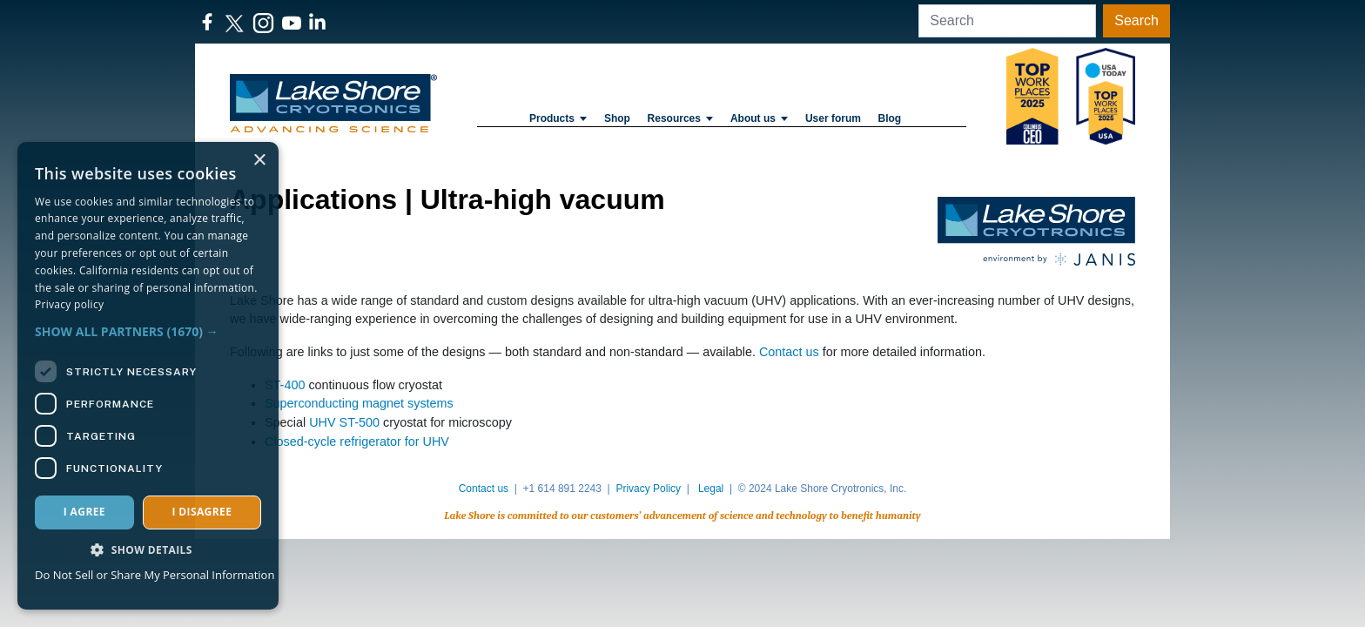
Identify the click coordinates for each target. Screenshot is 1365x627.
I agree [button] (84, 511)
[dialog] (148, 376)
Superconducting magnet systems (359, 403)
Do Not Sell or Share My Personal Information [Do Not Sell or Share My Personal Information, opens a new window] (154, 575)
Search (1136, 20)
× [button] (259, 160)
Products (558, 118)
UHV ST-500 (344, 422)
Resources (681, 118)
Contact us (789, 352)
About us (759, 118)
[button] (148, 331)
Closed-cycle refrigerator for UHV (357, 441)
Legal (710, 488)
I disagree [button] (201, 511)
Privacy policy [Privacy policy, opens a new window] (69, 304)
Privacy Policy (648, 488)
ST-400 (285, 385)
